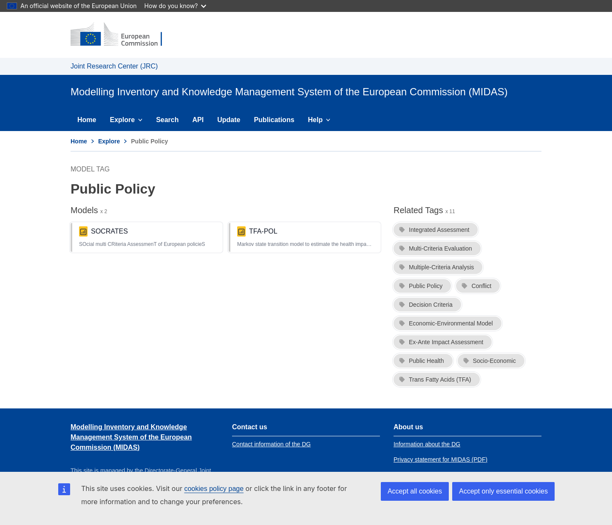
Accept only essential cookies (503, 491)
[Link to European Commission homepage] (122, 35)
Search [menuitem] (167, 119)
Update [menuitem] (228, 119)
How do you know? (175, 5)
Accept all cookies (415, 491)
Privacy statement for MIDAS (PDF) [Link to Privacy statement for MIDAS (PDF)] (440, 459)
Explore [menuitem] (129, 122)
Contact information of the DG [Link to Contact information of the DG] (271, 444)
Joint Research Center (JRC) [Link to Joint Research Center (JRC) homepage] (114, 66)
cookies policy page (214, 488)
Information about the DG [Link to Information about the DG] (427, 444)
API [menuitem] (198, 119)
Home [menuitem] (86, 119)
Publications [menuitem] (274, 119)
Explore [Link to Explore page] (109, 141)
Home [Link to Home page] (79, 141)
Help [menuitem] (322, 122)
